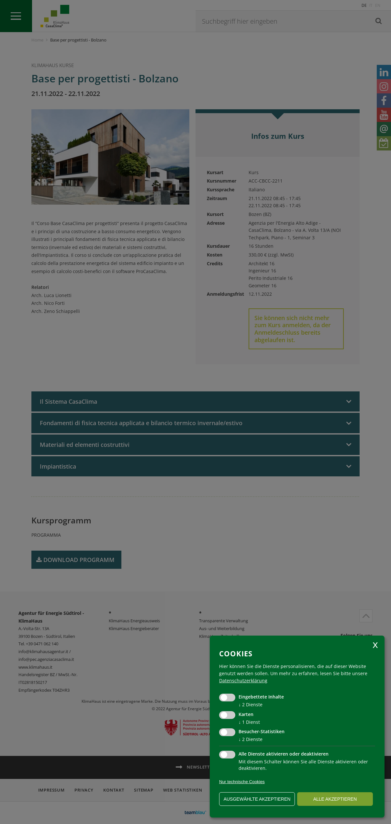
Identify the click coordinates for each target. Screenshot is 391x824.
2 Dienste (251, 704)
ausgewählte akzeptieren (257, 799)
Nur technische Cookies (242, 781)
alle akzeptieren (335, 799)
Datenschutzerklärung (243, 680)
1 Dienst (249, 722)
